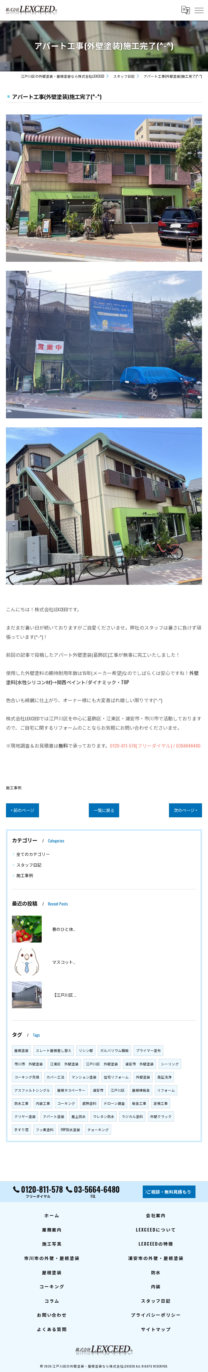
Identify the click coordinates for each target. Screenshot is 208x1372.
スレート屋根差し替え (54, 1050)
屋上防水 (79, 1116)
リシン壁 (86, 1050)
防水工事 (21, 1103)
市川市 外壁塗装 (28, 1063)
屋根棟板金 (141, 1090)
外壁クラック (161, 1116)
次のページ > (184, 810)
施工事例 (13, 787)
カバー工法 (55, 1076)
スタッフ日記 (28, 865)
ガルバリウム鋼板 (114, 1050)
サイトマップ (156, 1329)
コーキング (66, 1103)
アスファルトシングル (32, 1090)
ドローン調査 (114, 1103)
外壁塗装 (143, 1076)
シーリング (170, 1063)
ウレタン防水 (103, 1116)
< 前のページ (23, 810)
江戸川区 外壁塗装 (102, 1063)
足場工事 (160, 1103)
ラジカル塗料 (132, 1116)
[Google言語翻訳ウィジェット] (185, 10)
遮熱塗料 (89, 1103)
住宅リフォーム (116, 1076)
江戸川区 (118, 1090)
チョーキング (98, 1129)
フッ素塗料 (45, 1129)
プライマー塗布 (148, 1050)
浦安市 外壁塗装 (139, 1063)
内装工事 (43, 1103)
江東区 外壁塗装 (64, 1063)
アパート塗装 (53, 1116)
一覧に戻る (104, 810)
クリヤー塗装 (25, 1116)
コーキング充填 (26, 1076)
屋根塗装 (21, 1050)
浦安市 (98, 1090)
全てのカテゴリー (33, 854)
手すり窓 (21, 1129)
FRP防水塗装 (70, 1129)
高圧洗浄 (164, 1076)
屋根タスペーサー (71, 1090)
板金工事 (139, 1103)
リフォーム (166, 1090)
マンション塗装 (84, 1076)
